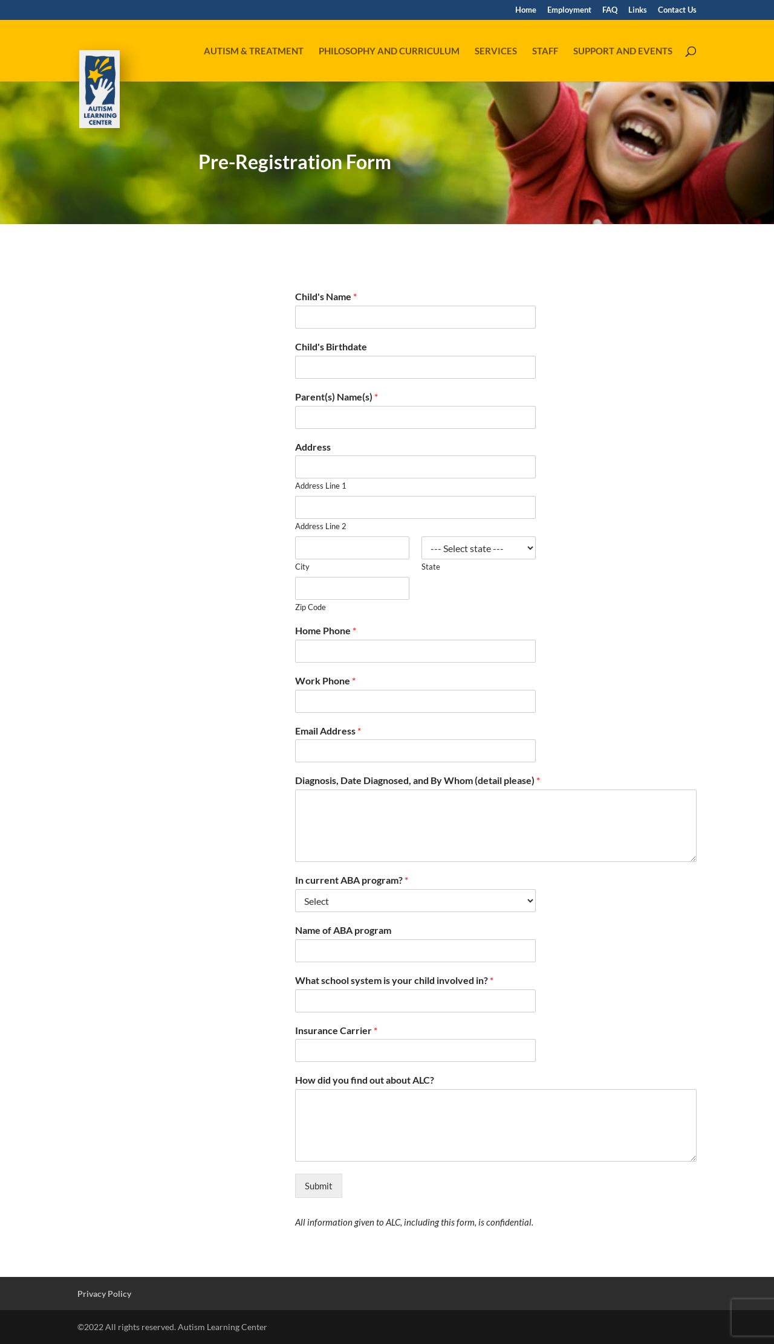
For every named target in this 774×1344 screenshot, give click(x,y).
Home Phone (325, 630)
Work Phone (325, 680)
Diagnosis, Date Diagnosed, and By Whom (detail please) (417, 780)
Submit (319, 1185)
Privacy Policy (104, 1293)
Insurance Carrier (336, 1030)
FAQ (609, 10)
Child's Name (326, 296)
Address (313, 446)
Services (496, 51)
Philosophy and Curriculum (389, 51)
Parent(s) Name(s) (336, 396)
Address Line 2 (320, 526)
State (430, 566)
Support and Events (622, 51)
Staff (545, 51)
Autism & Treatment (254, 51)
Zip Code (310, 607)
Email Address (328, 730)
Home (525, 10)
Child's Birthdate (331, 346)
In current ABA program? (351, 880)
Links (637, 10)
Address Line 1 (320, 485)
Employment (569, 10)
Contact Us (677, 10)
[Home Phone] (415, 651)
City (302, 566)
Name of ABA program (343, 930)
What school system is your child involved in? (394, 980)
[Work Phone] (415, 701)
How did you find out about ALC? (364, 1079)
